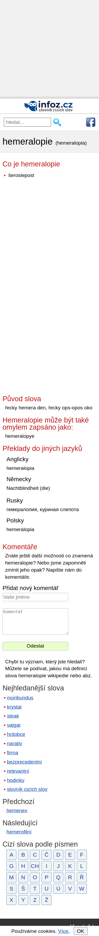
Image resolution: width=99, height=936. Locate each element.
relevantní (18, 771)
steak (13, 716)
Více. (64, 931)
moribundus (20, 697)
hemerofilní (18, 832)
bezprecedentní (24, 762)
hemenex (16, 810)
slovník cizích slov (27, 789)
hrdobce (16, 734)
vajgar (14, 725)
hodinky (15, 780)
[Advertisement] (49, 49)
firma (12, 752)
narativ (14, 743)
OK (80, 931)
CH (35, 866)
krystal (14, 707)
